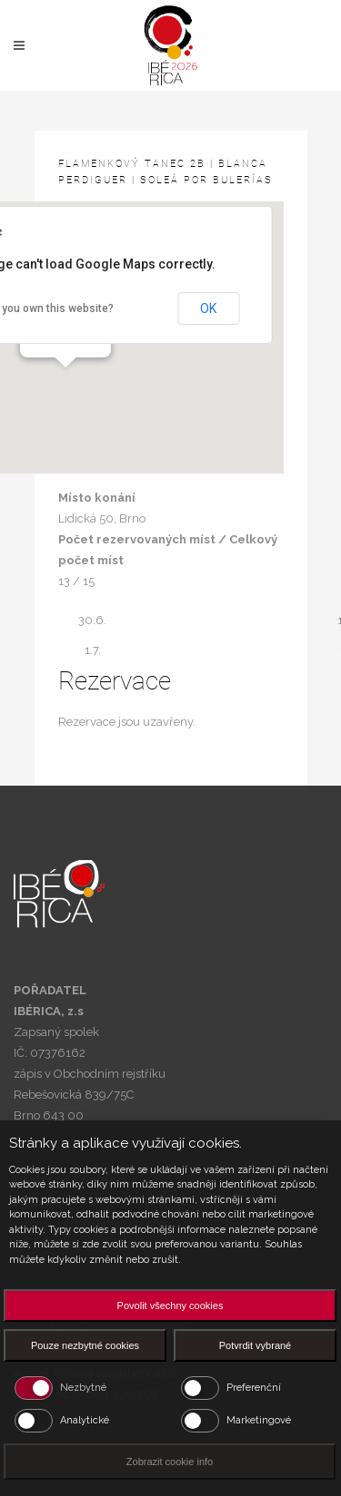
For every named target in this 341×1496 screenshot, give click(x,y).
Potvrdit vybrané (255, 1345)
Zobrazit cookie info (169, 1461)
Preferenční (253, 1387)
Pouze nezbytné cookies (85, 1345)
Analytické (84, 1420)
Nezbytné (83, 1387)
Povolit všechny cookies (170, 1305)
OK (208, 308)
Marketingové (258, 1420)
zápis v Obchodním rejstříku (89, 1073)
